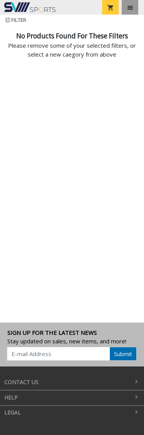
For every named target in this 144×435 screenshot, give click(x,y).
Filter (15, 20)
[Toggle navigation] (130, 7)
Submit (123, 354)
